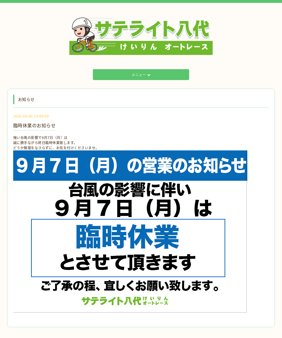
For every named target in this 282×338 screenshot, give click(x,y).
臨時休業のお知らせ (34, 125)
